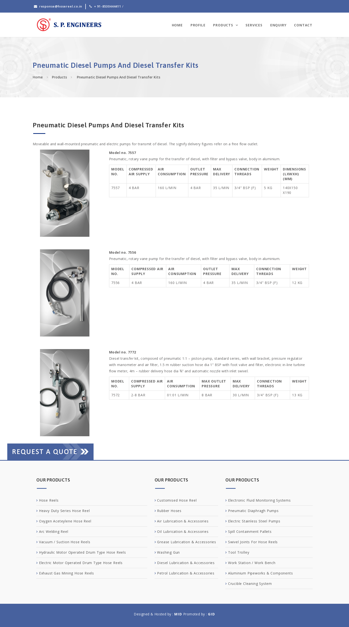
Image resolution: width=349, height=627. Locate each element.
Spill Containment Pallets (250, 531)
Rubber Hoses (169, 510)
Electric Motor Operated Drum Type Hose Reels (81, 562)
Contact (303, 25)
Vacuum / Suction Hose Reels (64, 542)
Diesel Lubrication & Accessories (186, 562)
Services (254, 25)
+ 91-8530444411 (107, 6)
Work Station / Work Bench (252, 562)
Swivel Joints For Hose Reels (253, 542)
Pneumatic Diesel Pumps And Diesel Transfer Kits (118, 77)
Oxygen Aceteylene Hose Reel (65, 521)
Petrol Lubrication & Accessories (185, 573)
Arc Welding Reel (53, 531)
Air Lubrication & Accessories (182, 521)
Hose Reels (49, 500)
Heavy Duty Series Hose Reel (64, 510)
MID (178, 614)
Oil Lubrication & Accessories (182, 531)
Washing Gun (168, 552)
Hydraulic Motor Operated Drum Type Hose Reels (82, 552)
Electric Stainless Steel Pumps (254, 521)
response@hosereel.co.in (60, 6)
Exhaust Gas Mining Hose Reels (66, 573)
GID (211, 614)
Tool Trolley (238, 552)
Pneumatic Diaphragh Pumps (253, 510)
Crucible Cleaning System (250, 583)
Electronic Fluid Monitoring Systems (259, 500)
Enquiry (278, 25)
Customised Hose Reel (177, 500)
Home (177, 25)
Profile (198, 25)
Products (223, 25)
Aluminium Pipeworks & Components (260, 573)
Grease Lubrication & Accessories (186, 542)
